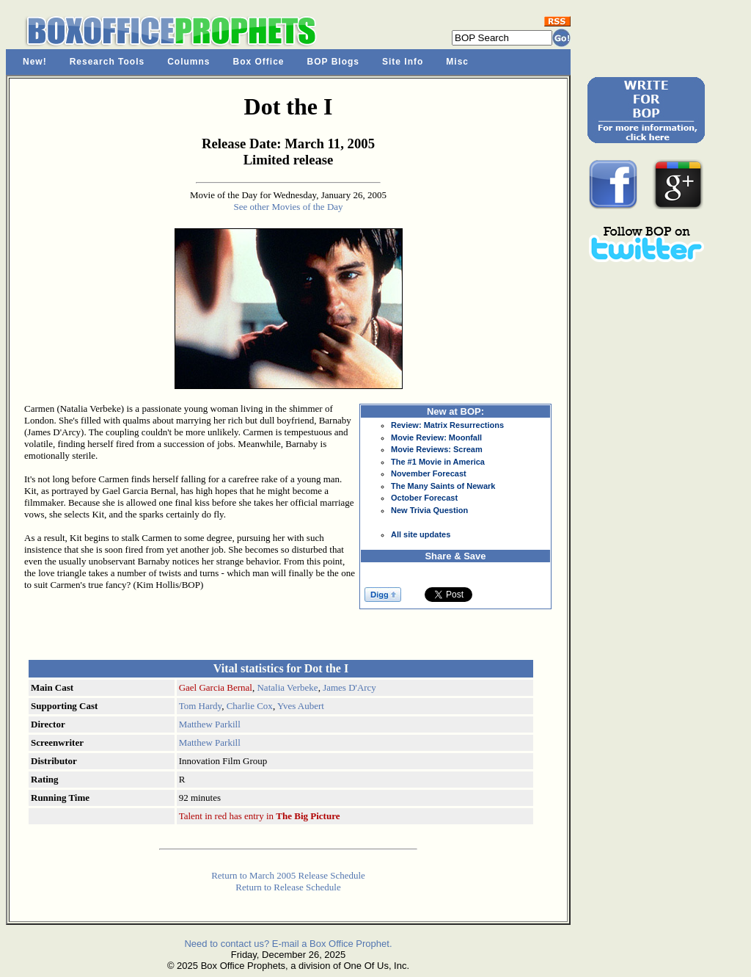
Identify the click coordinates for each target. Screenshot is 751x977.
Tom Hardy (200, 705)
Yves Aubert (300, 705)
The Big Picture (308, 815)
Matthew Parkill (210, 724)
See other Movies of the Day (287, 206)
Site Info (402, 62)
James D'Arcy (349, 687)
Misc (457, 62)
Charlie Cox (250, 705)
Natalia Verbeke (287, 687)
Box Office (259, 62)
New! (35, 62)
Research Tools (107, 62)
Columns (188, 62)
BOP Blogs (333, 62)
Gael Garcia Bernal (215, 687)
